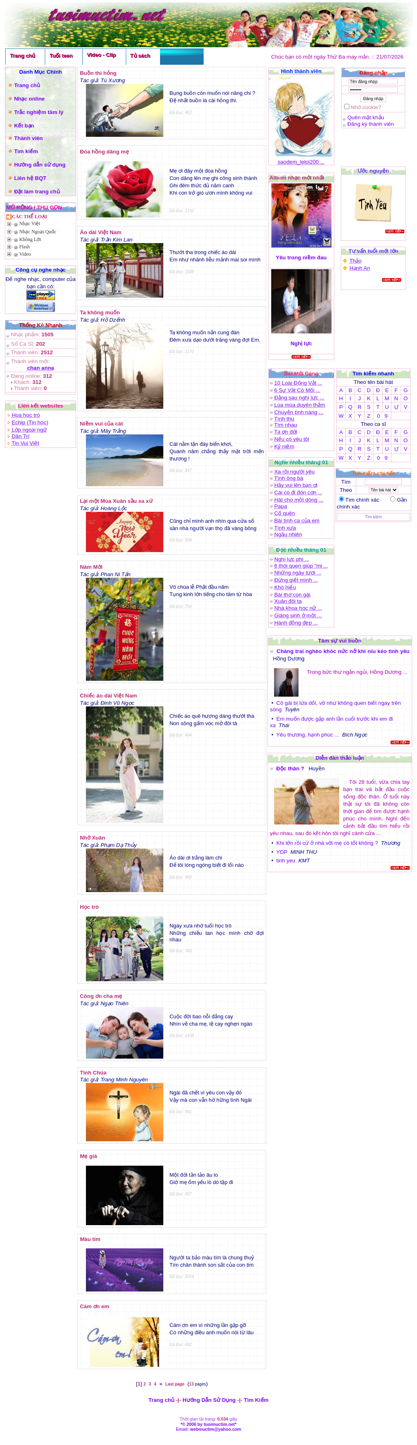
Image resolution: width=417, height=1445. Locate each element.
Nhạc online (29, 99)
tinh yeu (286, 860)
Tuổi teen (60, 56)
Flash (24, 247)
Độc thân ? (290, 768)
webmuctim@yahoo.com (215, 1429)
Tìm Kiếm (256, 1400)
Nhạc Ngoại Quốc (37, 232)
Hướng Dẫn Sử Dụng (209, 1400)
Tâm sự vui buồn (340, 641)
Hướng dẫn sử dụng (40, 165)
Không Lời (30, 239)
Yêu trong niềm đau (301, 257)
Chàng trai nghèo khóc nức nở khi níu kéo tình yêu (343, 651)
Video (25, 254)
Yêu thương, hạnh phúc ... (307, 735)
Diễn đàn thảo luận (340, 758)
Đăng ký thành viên (370, 124)
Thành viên (28, 138)
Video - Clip (101, 55)
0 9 (382, 416)
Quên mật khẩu (365, 117)
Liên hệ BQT (30, 178)
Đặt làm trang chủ (37, 192)
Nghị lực (301, 343)
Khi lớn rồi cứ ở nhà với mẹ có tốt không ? (327, 843)
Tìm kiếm (26, 151)
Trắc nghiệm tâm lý (39, 112)
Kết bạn (24, 126)
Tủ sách (140, 56)
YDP (281, 852)
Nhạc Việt (29, 223)
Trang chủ (22, 56)
